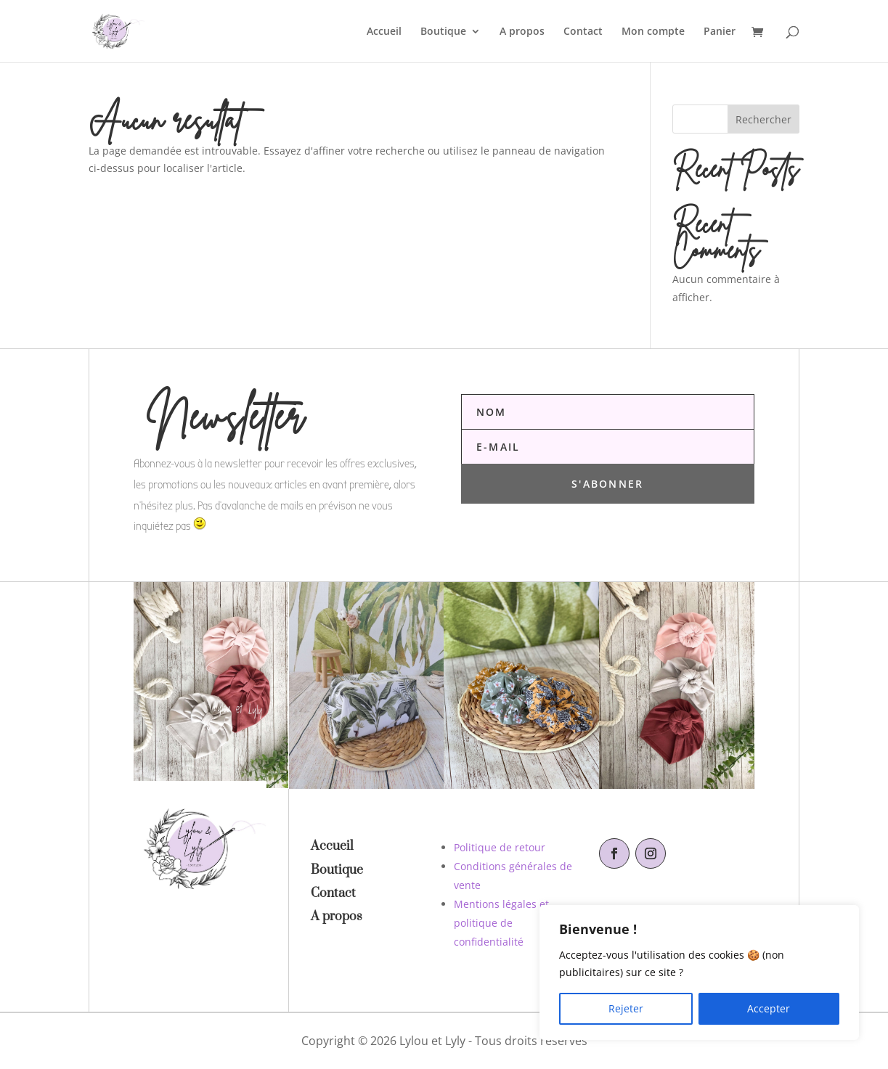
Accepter (768, 1008)
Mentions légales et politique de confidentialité (501, 923)
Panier (720, 32)
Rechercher (763, 119)
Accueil (384, 32)
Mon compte (653, 32)
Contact (583, 32)
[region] (699, 972)
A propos (522, 32)
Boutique (443, 32)
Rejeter (625, 1008)
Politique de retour (499, 847)
